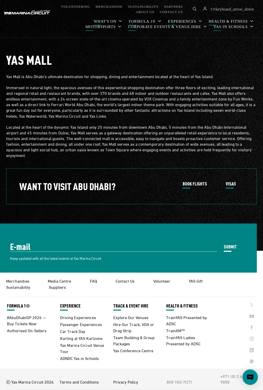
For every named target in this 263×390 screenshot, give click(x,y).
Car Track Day (72, 331)
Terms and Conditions (79, 382)
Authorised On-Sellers (26, 330)
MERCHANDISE (109, 6)
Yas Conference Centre (133, 350)
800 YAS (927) (179, 382)
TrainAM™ (175, 330)
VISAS (231, 184)
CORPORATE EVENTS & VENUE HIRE (165, 27)
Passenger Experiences (81, 324)
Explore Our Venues (130, 317)
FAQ (93, 281)
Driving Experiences (78, 317)
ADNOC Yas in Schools (79, 358)
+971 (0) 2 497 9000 (233, 379)
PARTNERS (173, 6)
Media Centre (59, 281)
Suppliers (57, 287)
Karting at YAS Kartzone (81, 338)
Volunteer (161, 281)
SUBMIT (230, 246)
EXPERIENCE (70, 305)
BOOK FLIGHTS (195, 184)
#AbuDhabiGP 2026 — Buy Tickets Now (26, 320)
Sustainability (18, 287)
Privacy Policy (125, 382)
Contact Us (125, 281)
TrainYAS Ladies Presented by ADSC (183, 340)
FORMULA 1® (18, 305)
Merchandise (17, 281)
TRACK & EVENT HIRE (130, 305)
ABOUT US (145, 12)
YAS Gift (196, 281)
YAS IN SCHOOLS (231, 27)
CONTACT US (171, 12)
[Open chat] (250, 377)
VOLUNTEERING (75, 6)
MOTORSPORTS (101, 27)
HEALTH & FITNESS (182, 305)
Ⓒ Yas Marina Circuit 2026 (30, 382)
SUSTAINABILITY (143, 6)
